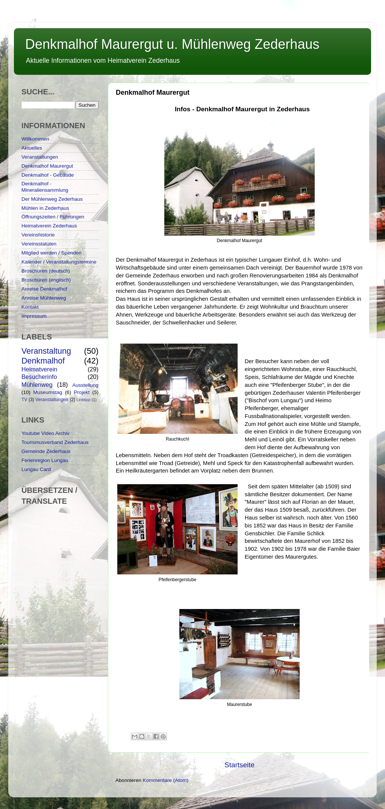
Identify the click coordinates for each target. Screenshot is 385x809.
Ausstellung (85, 385)
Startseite (239, 765)
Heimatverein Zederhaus (49, 226)
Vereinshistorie (38, 235)
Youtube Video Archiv (45, 433)
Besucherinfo (39, 376)
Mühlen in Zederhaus (45, 208)
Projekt (81, 392)
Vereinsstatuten (38, 244)
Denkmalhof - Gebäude (47, 175)
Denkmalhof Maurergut (47, 166)
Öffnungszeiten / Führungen (52, 217)
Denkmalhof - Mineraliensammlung (44, 186)
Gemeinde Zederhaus (46, 451)
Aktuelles (31, 148)
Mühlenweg (37, 384)
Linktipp (83, 399)
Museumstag (47, 392)
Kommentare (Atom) (166, 780)
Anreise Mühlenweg (43, 298)
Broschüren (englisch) (46, 280)
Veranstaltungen (39, 157)
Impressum (34, 316)
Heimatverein (39, 369)
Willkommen (35, 139)
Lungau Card (36, 469)
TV (24, 399)
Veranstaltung (46, 351)
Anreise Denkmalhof (44, 289)
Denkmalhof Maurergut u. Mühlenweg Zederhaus (172, 44)
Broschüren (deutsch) (45, 271)
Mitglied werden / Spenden (51, 253)
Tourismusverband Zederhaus (55, 442)
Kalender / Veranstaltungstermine (59, 262)
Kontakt (30, 307)
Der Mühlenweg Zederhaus (52, 199)
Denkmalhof (43, 360)
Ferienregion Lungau (44, 460)
